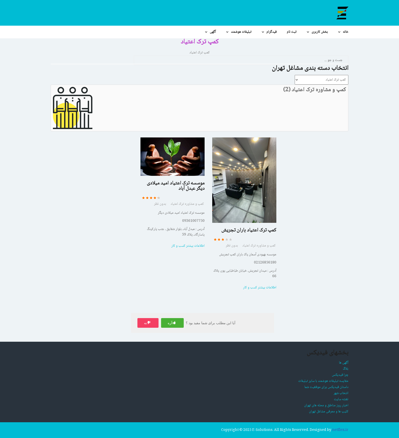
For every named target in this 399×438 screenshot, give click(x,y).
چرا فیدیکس (340, 375)
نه (145, 323)
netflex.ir (340, 430)
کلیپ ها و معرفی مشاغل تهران (328, 412)
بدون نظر (160, 204)
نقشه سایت (341, 399)
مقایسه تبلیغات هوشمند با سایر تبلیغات (323, 381)
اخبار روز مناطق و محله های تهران (326, 405)
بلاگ (345, 369)
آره (170, 323)
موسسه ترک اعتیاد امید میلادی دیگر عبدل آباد (176, 186)
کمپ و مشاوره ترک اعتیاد (187, 204)
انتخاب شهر (341, 393)
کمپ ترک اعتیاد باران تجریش (248, 230)
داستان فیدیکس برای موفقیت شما (326, 387)
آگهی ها (343, 363)
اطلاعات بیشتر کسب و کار (188, 246)
